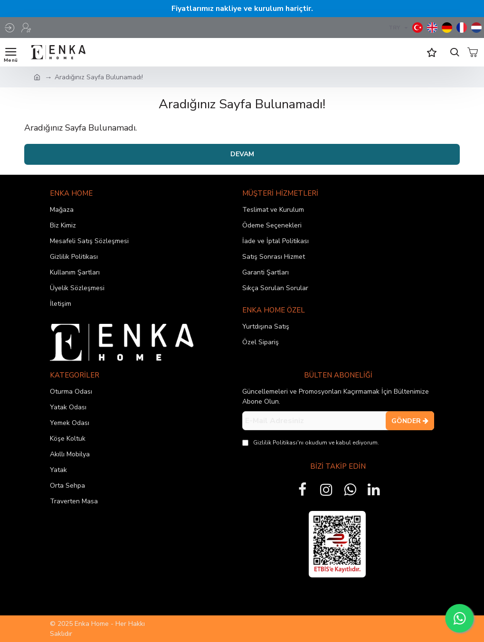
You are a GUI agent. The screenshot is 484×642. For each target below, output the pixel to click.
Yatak (58, 469)
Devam (242, 154)
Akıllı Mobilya (70, 454)
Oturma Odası (71, 391)
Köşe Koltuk (67, 438)
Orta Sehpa (67, 485)
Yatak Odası (68, 407)
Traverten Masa (74, 501)
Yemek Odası (69, 422)
